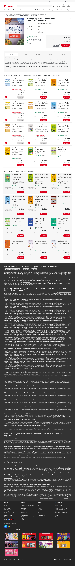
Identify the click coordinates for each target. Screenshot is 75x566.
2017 (39, 26)
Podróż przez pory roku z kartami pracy (27, 438)
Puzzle (29, 10)
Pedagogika (52, 31)
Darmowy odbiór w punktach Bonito (36, 40)
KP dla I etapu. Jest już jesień (11, 413)
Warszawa (46, 498)
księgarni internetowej (25, 282)
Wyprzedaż (69, 1)
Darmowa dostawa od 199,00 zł (35, 39)
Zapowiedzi (59, 1)
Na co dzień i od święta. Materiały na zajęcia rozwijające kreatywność (20, 380)
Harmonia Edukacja (16, 88)
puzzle (34, 274)
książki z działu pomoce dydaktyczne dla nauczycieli (46, 496)
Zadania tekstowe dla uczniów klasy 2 (13, 368)
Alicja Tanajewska (41, 23)
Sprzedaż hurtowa (21, 1)
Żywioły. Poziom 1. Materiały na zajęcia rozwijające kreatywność (19, 425)
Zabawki (15, 10)
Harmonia (40, 25)
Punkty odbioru (14, 1)
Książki (7, 10)
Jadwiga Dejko (38, 151)
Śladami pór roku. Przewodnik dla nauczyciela (15, 374)
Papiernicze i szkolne (40, 10)
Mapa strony (57, 559)
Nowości (53, 1)
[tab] (11, 54)
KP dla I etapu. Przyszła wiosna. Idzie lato (14, 419)
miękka (39, 28)
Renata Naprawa (49, 23)
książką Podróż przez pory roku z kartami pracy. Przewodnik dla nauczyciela (43, 283)
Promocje (64, 1)
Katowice (66, 498)
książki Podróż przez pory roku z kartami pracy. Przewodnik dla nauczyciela (32, 451)
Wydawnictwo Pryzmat (39, 153)
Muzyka (52, 10)
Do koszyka (20, 97)
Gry (23, 10)
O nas (9, 1)
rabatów (42, 480)
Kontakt (5, 1)
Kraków (41, 498)
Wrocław (51, 498)
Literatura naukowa (45, 31)
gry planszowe (39, 274)
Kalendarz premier (67, 559)
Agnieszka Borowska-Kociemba (41, 131)
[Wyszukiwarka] (34, 6)
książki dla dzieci (23, 274)
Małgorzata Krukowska (39, 132)
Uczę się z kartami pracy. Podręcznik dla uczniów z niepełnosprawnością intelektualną (24, 348)
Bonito (7, 14)
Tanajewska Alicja (38, 108)
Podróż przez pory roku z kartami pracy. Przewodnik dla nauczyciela (20, 440)
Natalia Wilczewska (20, 182)
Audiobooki (61, 10)
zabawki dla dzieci (49, 274)
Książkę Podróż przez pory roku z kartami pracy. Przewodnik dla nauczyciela (48, 461)
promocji (47, 480)
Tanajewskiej (53, 59)
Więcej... (69, 10)
